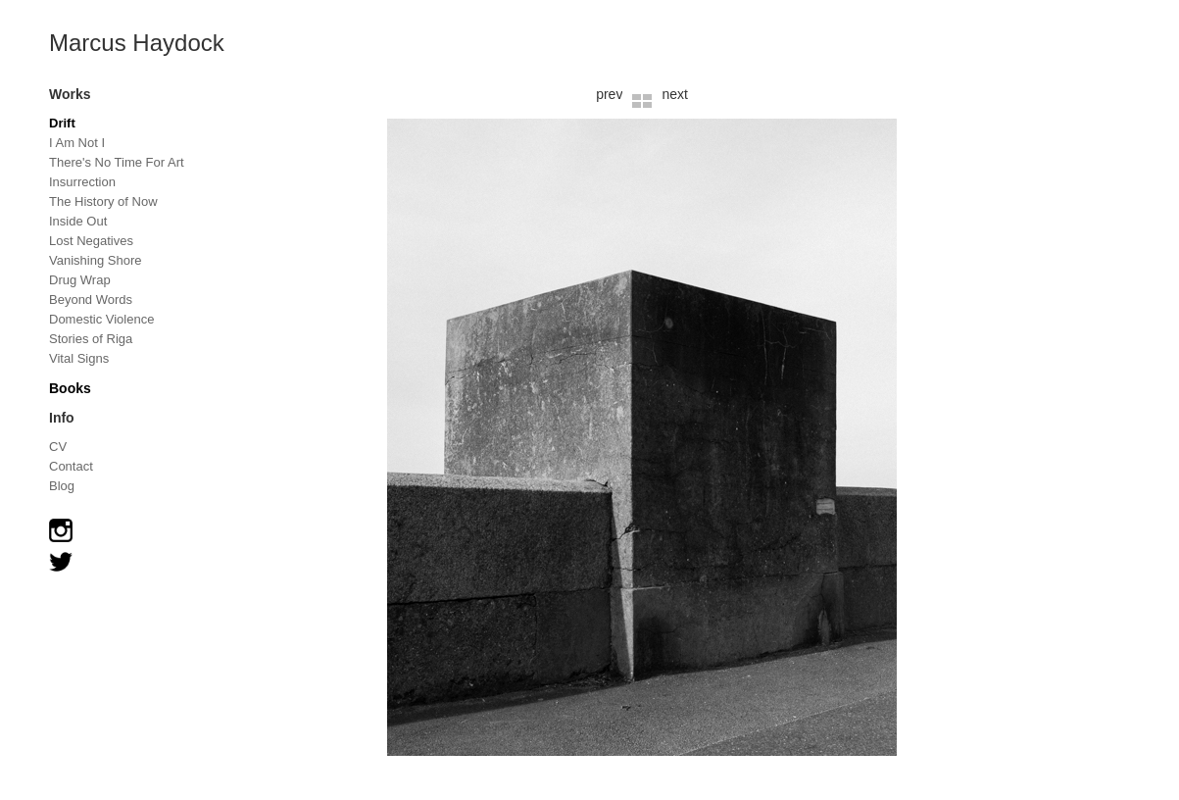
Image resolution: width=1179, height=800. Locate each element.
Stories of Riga (90, 338)
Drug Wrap (80, 280)
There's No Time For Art (116, 162)
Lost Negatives (91, 240)
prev (609, 94)
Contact (71, 466)
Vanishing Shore (95, 260)
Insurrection (82, 182)
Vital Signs (79, 358)
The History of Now (103, 201)
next (674, 94)
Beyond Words (90, 299)
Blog (61, 485)
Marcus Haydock (136, 42)
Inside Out (78, 221)
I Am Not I (77, 142)
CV (58, 446)
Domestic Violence (101, 319)
